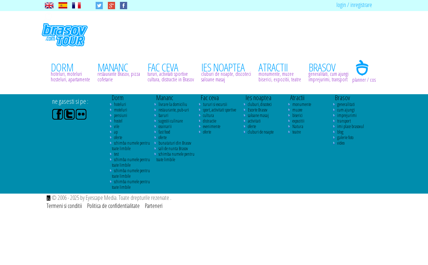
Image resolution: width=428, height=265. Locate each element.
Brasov (342, 97)
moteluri (120, 110)
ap (116, 132)
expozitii (298, 121)
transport (344, 121)
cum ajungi (346, 110)
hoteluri (120, 104)
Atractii (297, 97)
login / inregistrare (354, 5)
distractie (209, 121)
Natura (297, 126)
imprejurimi (347, 115)
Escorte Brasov (257, 110)
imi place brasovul (350, 126)
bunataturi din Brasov (174, 143)
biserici (297, 115)
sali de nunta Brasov (173, 148)
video (341, 143)
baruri (163, 115)
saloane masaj (258, 115)
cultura (208, 115)
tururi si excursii (215, 104)
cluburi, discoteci (260, 104)
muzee (297, 110)
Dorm (118, 97)
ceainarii (165, 126)
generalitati (346, 104)
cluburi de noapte (261, 132)
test (116, 154)
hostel (118, 121)
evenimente (211, 126)
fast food (164, 132)
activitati (254, 121)
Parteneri (154, 206)
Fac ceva (210, 97)
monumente (301, 104)
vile (116, 126)
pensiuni (120, 115)
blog (340, 132)
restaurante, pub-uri (173, 110)
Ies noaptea (258, 97)
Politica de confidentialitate (114, 206)
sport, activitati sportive (219, 110)
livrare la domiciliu (172, 104)
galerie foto (345, 137)
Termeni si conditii (65, 206)
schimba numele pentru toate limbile (131, 145)
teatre (296, 132)
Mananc (164, 97)
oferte (118, 137)
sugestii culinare (170, 121)
